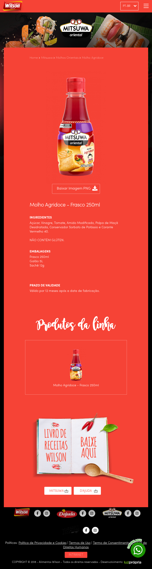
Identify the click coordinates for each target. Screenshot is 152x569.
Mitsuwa (46, 57)
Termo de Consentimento (111, 543)
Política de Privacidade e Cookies (42, 543)
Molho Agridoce (92, 57)
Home (34, 57)
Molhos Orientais (67, 57)
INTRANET (76, 554)
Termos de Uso (79, 543)
